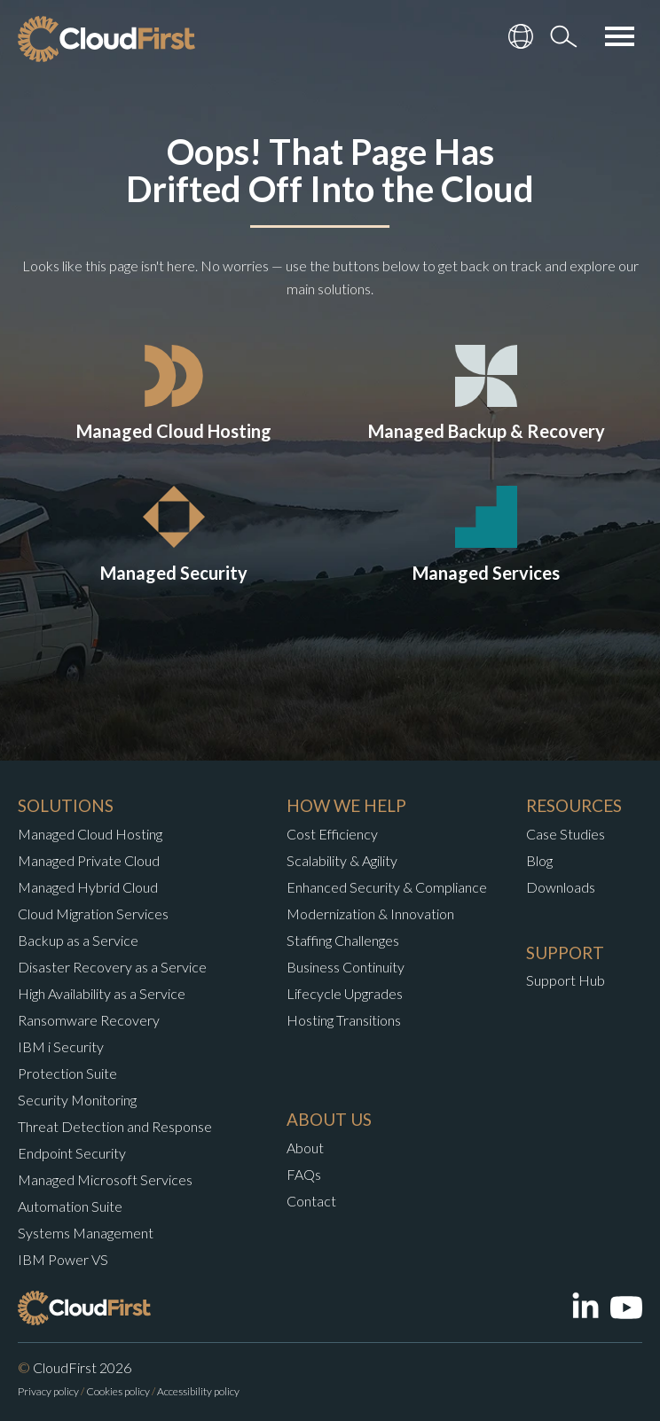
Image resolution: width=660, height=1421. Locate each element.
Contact (311, 1200)
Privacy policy (48, 1391)
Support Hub (565, 980)
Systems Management (85, 1232)
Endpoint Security (72, 1152)
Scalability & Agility (342, 860)
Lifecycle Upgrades (345, 993)
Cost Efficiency (332, 833)
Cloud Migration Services (93, 913)
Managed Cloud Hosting (90, 833)
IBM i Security (61, 1046)
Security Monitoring (77, 1099)
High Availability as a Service (101, 993)
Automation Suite (70, 1206)
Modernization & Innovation (370, 913)
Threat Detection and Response (115, 1126)
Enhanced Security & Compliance (387, 886)
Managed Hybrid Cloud (88, 886)
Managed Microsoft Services (105, 1179)
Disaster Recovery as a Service (112, 966)
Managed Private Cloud (89, 860)
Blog (539, 860)
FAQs (304, 1174)
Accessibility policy (198, 1391)
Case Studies (565, 833)
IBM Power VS (63, 1259)
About (305, 1147)
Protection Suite (67, 1073)
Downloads (560, 886)
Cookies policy (118, 1391)
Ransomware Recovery (89, 1019)
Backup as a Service (78, 940)
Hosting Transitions (344, 1019)
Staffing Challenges (343, 940)
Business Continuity (346, 966)
